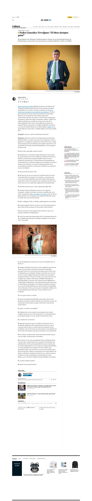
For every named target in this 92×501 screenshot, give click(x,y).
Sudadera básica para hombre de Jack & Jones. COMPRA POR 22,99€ (74, 470)
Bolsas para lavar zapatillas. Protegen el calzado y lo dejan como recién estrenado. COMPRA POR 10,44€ (63, 471)
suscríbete (70, 17)
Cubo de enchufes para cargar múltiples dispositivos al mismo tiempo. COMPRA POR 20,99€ (51, 471)
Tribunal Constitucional (35, 403)
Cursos (20, 458)
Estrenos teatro (50, 403)
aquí (42, 408)
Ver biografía (27, 375)
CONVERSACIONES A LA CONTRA (23, 30)
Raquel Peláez (29, 388)
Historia (51, 26)
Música (36, 26)
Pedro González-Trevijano (25, 106)
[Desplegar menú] (13, 20)
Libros (43, 26)
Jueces (41, 403)
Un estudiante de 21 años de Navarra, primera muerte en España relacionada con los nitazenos (72, 185)
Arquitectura (56, 26)
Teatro (40, 26)
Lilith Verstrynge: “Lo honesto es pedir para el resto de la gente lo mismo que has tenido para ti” (41, 386)
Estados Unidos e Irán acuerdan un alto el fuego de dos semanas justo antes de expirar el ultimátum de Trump (72, 181)
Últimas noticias (77, 26)
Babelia (72, 26)
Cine (33, 26)
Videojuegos (65, 26)
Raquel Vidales (22, 97)
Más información (21, 408)
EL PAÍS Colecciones (41, 458)
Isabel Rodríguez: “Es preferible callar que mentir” (41, 393)
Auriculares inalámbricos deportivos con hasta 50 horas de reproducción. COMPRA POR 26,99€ (34, 475)
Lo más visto (67, 172)
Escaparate (14, 458)
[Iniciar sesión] (76, 17)
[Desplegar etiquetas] (56, 403)
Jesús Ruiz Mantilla (30, 395)
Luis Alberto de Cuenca (41, 194)
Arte (45, 26)
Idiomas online (32, 458)
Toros (69, 26)
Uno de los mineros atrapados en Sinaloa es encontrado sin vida (71, 164)
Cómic (61, 26)
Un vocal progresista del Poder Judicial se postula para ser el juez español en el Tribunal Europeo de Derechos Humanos (72, 196)
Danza (48, 26)
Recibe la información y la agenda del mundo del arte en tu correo (31, 379)
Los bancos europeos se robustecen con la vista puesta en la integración (71, 150)
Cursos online (25, 458)
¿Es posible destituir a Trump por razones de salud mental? (71, 161)
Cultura (16, 26)
